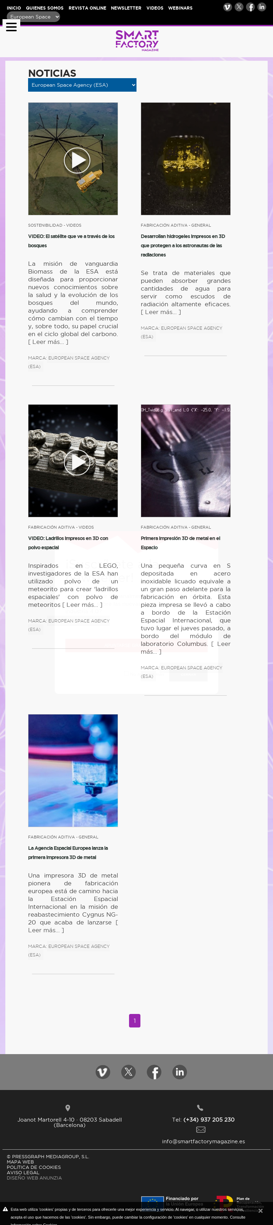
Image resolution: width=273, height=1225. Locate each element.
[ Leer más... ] (48, 342)
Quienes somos (45, 8)
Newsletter (126, 8)
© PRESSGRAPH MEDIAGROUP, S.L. (48, 1156)
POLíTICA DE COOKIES (34, 1167)
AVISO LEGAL (23, 1172)
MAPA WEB (20, 1161)
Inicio (14, 8)
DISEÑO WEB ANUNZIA (34, 1177)
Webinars (180, 8)
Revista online (87, 8)
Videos (155, 8)
